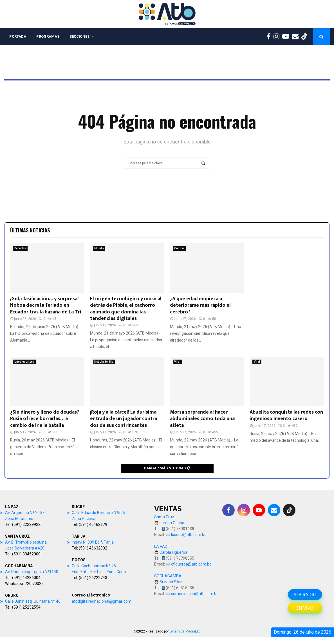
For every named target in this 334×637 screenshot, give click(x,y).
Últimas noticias (30, 230)
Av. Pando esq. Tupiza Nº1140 (31, 571)
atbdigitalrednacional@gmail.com (101, 601)
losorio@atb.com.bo (189, 534)
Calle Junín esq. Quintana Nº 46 (32, 601)
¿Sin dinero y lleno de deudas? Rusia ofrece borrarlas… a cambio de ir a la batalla (44, 419)
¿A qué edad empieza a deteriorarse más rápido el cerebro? (200, 305)
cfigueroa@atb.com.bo (191, 564)
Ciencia (179, 248)
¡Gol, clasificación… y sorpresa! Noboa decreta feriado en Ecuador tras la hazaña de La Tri (45, 305)
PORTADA (17, 36)
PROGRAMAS (47, 36)
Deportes (20, 248)
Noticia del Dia (103, 361)
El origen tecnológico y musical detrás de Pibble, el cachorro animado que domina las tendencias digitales (126, 309)
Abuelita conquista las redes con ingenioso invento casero (286, 415)
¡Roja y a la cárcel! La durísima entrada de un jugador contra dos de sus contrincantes (123, 419)
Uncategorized (24, 361)
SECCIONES (79, 36)
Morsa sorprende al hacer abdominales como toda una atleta (202, 419)
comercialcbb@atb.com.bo (195, 593)
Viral (177, 361)
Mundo (99, 248)
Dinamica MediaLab (185, 631)
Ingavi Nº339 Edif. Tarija (93, 542)
